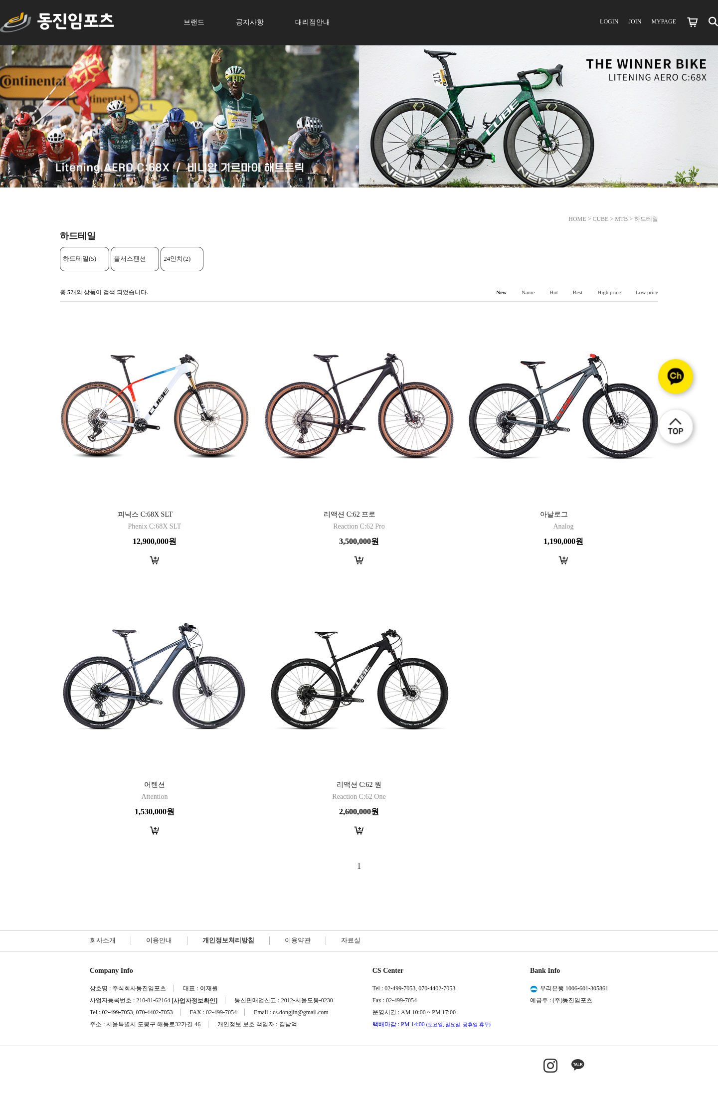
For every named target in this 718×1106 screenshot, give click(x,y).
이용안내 (159, 940)
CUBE (600, 218)
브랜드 (193, 22)
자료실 (350, 940)
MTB (621, 218)
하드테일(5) (79, 258)
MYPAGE (663, 21)
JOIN (634, 21)
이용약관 (298, 940)
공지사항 (250, 22)
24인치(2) (177, 258)
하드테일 (646, 218)
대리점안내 (312, 22)
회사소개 (103, 940)
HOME (577, 218)
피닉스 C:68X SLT (145, 514)
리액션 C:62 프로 (349, 514)
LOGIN (609, 21)
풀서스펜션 (130, 258)
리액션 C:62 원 (359, 784)
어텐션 (154, 784)
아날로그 (554, 514)
